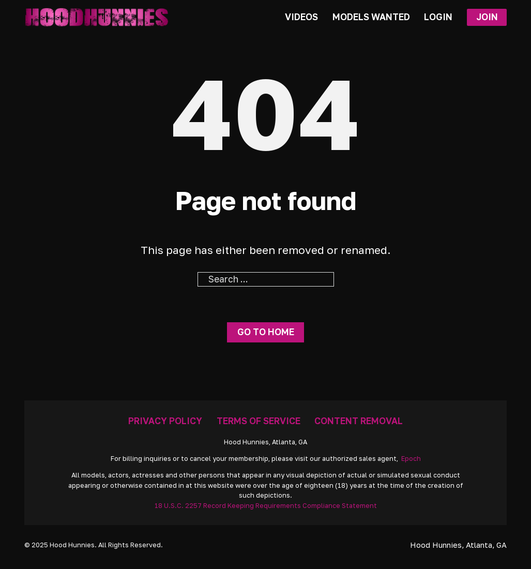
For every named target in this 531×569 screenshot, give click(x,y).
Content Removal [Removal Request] (358, 420)
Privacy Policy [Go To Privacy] (165, 420)
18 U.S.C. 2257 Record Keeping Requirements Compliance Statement (266, 506)
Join (487, 16)
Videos (301, 16)
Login (438, 16)
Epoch (411, 458)
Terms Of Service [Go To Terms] (258, 420)
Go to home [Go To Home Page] (265, 331)
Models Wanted (371, 16)
